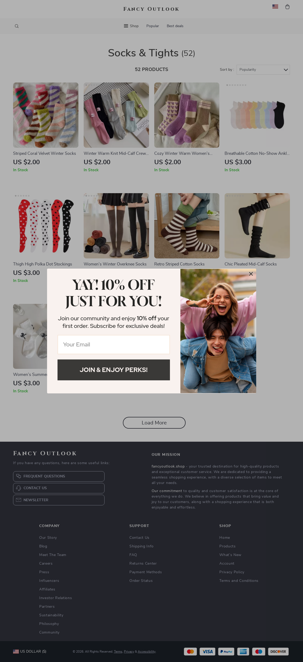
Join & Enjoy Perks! (114, 370)
